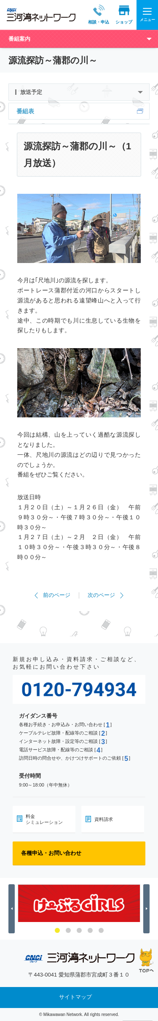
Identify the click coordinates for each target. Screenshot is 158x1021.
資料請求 (103, 819)
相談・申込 (93, 14)
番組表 (25, 111)
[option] (79, 903)
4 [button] (90, 930)
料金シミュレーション (44, 819)
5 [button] (101, 930)
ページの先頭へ (146, 960)
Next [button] (148, 909)
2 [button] (68, 930)
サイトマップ (75, 997)
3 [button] (79, 930)
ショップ (118, 14)
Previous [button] (13, 909)
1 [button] (57, 930)
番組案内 (19, 39)
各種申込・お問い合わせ (51, 853)
